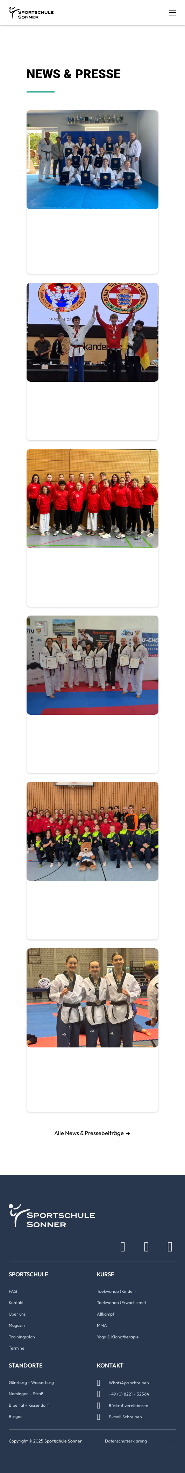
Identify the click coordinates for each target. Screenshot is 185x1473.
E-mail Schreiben (125, 1416)
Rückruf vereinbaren (128, 1405)
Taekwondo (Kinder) (116, 1291)
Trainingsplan (22, 1336)
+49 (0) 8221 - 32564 (129, 1394)
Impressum (166, 1441)
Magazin (17, 1325)
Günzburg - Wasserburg (31, 1382)
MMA (102, 1325)
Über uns (17, 1314)
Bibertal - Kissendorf (29, 1405)
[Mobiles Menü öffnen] (172, 12)
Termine (16, 1348)
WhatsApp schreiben (129, 1382)
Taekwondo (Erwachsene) (121, 1302)
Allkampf (105, 1314)
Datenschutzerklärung (126, 1441)
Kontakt (16, 1302)
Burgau (15, 1416)
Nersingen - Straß (26, 1393)
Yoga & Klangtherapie (118, 1336)
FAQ (13, 1291)
